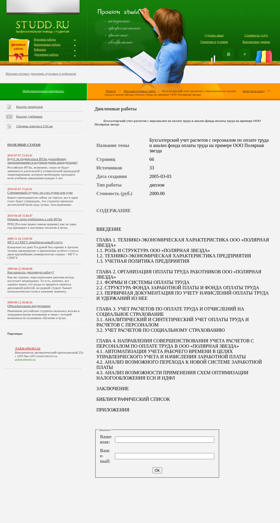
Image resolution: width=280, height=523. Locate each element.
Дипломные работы (46, 54)
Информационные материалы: (43, 91)
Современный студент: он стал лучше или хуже (40, 192)
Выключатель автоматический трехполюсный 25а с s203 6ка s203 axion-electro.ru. (49, 354)
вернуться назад (254, 91)
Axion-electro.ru (27, 348)
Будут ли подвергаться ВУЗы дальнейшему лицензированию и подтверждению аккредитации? (42, 160)
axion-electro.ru (25, 359)
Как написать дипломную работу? (30, 272)
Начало (111, 91)
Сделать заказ (214, 35)
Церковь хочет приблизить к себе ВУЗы (34, 219)
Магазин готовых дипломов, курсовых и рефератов (41, 73)
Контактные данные (256, 41)
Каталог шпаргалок (29, 106)
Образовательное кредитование (29, 306)
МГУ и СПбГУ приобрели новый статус (35, 242)
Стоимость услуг (256, 35)
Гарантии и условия (214, 41)
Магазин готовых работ (139, 91)
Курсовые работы (45, 39)
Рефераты (40, 49)
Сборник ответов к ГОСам (34, 126)
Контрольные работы (47, 44)
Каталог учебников (29, 116)
